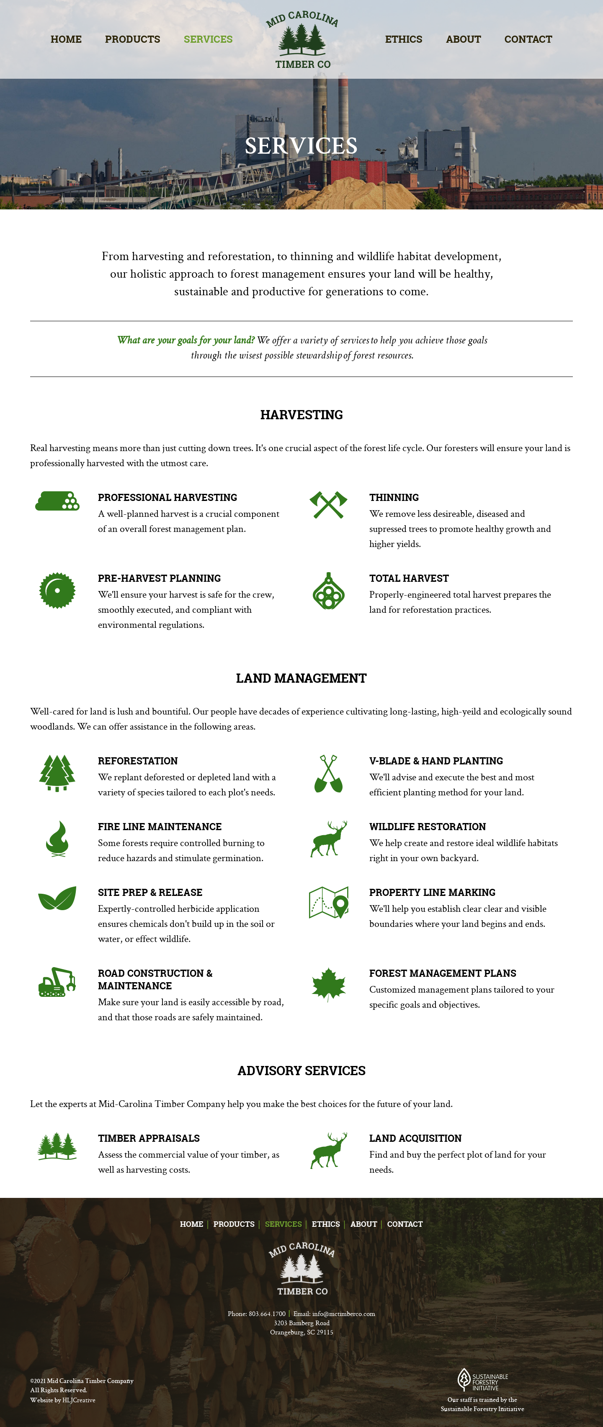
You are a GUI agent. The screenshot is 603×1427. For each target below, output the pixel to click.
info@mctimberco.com (343, 1313)
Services (208, 39)
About (463, 39)
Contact (528, 39)
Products (132, 39)
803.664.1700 (267, 1313)
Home (66, 39)
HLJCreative (78, 1400)
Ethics (404, 39)
